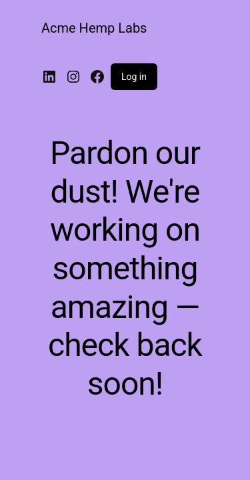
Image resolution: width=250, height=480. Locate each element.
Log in (134, 76)
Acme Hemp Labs (94, 28)
